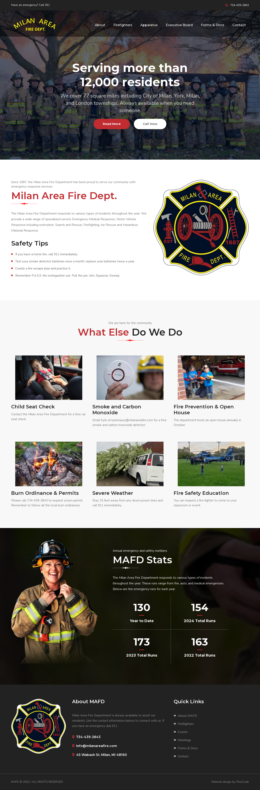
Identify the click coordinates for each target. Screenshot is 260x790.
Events (181, 732)
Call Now (150, 124)
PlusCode (243, 782)
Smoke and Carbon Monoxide (116, 409)
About (100, 25)
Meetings (182, 740)
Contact (239, 25)
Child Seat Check (33, 407)
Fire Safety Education (201, 493)
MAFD (15, 782)
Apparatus (149, 25)
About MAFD (185, 716)
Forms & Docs (212, 25)
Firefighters (122, 25)
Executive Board (179, 25)
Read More (112, 124)
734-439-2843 (37, 500)
